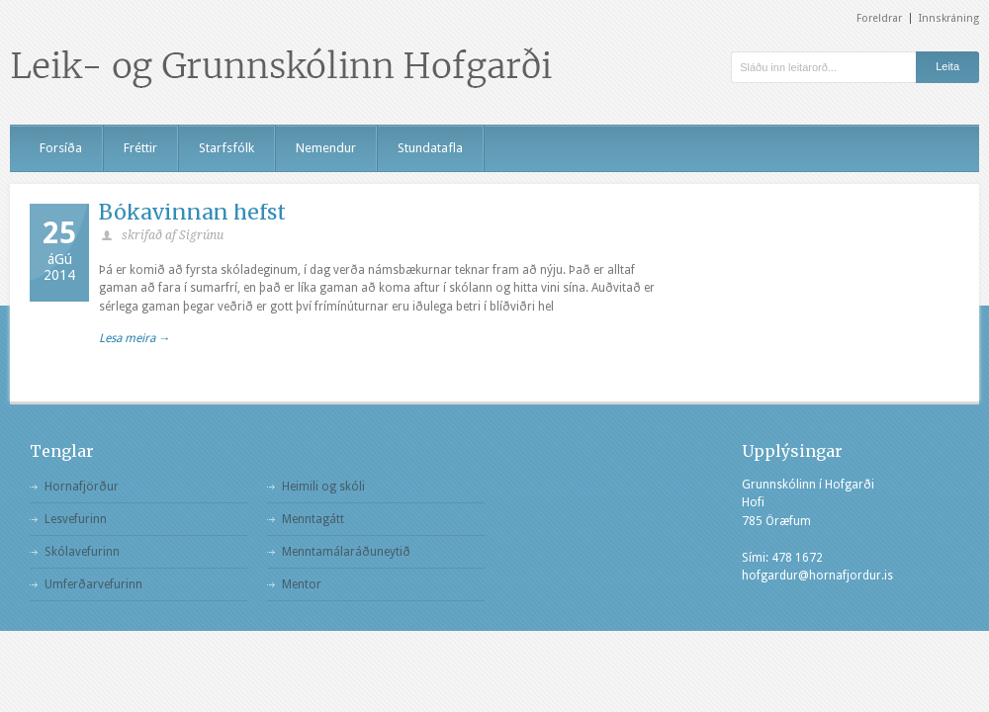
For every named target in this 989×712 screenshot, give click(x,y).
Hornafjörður (82, 486)
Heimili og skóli (323, 486)
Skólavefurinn (82, 552)
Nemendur (326, 147)
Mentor (301, 584)
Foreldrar (879, 18)
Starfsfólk (226, 147)
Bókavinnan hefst (192, 212)
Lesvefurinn (76, 519)
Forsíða (61, 147)
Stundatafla (430, 147)
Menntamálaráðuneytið (346, 552)
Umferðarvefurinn (93, 584)
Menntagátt (313, 519)
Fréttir (140, 147)
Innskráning (949, 18)
